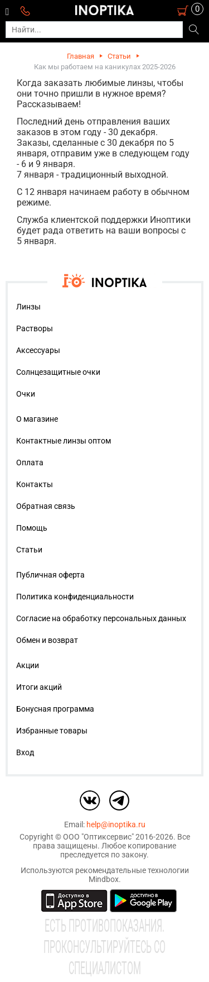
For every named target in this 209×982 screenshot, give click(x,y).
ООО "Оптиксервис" (98, 836)
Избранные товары (52, 730)
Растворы (34, 328)
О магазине (37, 418)
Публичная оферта (50, 574)
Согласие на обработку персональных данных (101, 618)
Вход (25, 752)
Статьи (119, 56)
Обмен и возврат (47, 640)
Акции (27, 665)
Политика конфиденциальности (75, 596)
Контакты (34, 484)
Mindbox (104, 879)
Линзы (28, 306)
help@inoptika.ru (115, 824)
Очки (25, 393)
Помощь (31, 527)
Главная (80, 56)
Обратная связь (45, 506)
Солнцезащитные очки (58, 372)
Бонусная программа (55, 708)
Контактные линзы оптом (63, 440)
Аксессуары (38, 350)
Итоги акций (39, 687)
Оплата (29, 462)
